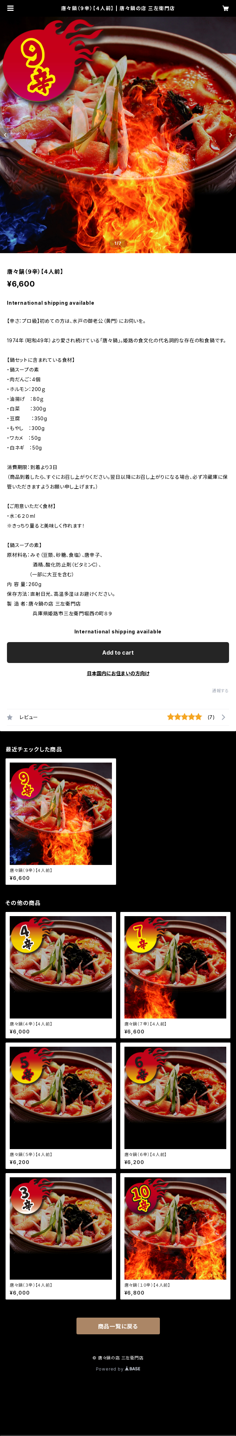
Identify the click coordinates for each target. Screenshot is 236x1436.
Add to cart (118, 652)
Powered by (118, 1369)
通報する (220, 690)
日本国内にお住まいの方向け (118, 673)
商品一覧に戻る (118, 1326)
